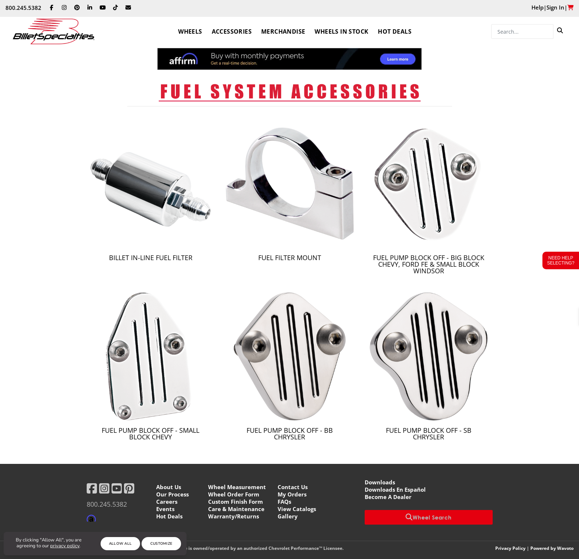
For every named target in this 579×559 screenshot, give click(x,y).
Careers (166, 501)
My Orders (292, 494)
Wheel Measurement (237, 487)
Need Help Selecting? (561, 260)
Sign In (555, 7)
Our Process (172, 494)
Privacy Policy (510, 548)
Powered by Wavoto (552, 548)
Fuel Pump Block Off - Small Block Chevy (150, 433)
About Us (168, 487)
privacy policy (64, 546)
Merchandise (283, 31)
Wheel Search (429, 517)
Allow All (120, 543)
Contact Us (293, 487)
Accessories (232, 31)
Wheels (190, 31)
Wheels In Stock (341, 31)
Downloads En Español (395, 489)
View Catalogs (297, 509)
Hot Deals (394, 31)
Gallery (288, 516)
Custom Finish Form (235, 501)
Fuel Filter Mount (289, 257)
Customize (161, 543)
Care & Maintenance (236, 509)
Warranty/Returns (233, 516)
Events (165, 509)
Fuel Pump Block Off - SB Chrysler (428, 433)
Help (537, 7)
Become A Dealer (388, 496)
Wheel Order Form (233, 494)
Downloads (380, 482)
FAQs (284, 501)
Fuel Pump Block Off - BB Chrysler (290, 433)
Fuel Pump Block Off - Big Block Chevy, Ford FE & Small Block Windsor (428, 264)
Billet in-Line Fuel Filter (150, 257)
